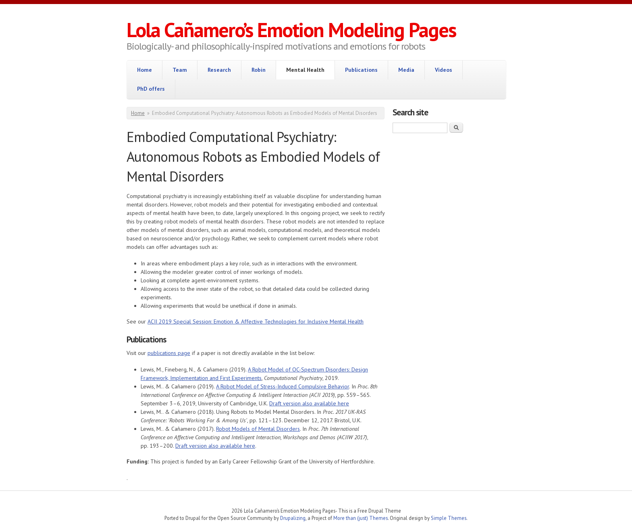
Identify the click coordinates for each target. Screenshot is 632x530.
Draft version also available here (309, 403)
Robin (259, 69)
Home (144, 69)
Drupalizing (293, 518)
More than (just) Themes (360, 518)
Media (406, 69)
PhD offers (151, 88)
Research (219, 69)
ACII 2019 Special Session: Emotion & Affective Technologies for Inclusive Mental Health (256, 321)
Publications (361, 69)
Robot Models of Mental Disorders (258, 428)
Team (180, 69)
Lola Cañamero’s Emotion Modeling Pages (291, 30)
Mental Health (305, 69)
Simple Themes (448, 518)
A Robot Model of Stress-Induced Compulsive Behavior (282, 386)
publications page (169, 353)
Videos (443, 69)
